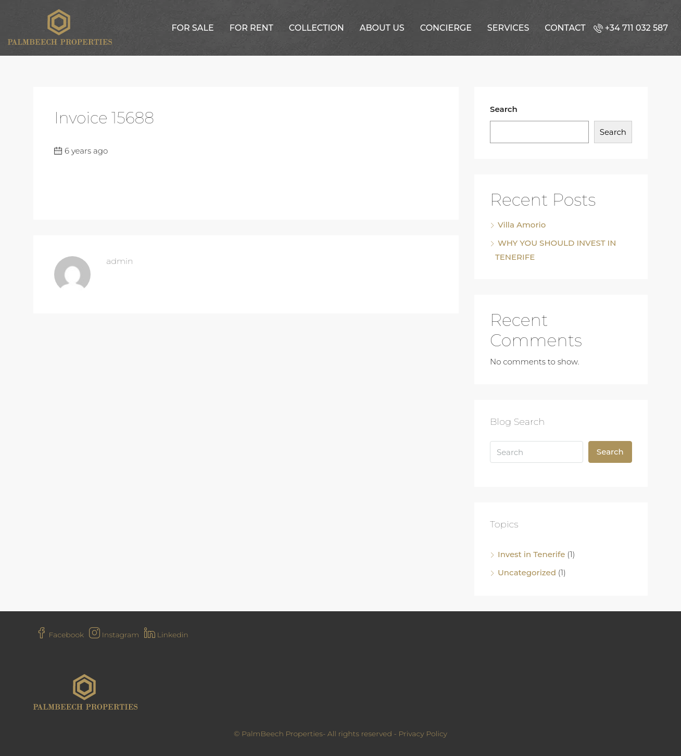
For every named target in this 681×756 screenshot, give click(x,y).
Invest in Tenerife (531, 554)
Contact (565, 28)
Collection (316, 28)
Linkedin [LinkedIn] (166, 634)
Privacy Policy (422, 733)
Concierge (446, 28)
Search (504, 109)
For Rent (251, 28)
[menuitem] (633, 28)
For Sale (192, 28)
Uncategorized (527, 572)
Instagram (114, 634)
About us (382, 28)
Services (508, 28)
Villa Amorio (522, 225)
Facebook (60, 634)
